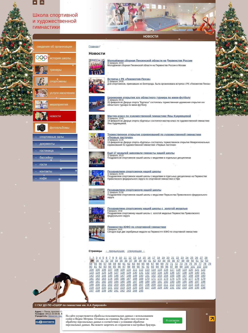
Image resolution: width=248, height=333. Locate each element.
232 (178, 287)
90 (138, 266)
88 (128, 266)
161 (91, 278)
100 (186, 266)
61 (124, 263)
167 (129, 278)
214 (184, 284)
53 (206, 260)
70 (166, 263)
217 (203, 284)
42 (154, 260)
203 (116, 284)
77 (200, 263)
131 (141, 272)
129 (129, 272)
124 (98, 272)
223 (122, 287)
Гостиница (44, 150)
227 (147, 287)
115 (159, 269)
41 (149, 260)
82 (100, 266)
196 (191, 281)
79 (209, 263)
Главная (94, 46)
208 (147, 284)
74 (185, 263)
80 (90, 266)
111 (135, 269)
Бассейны (44, 157)
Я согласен (172, 320)
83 (105, 266)
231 (172, 287)
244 (135, 290)
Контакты (43, 171)
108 (116, 269)
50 (192, 260)
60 (119, 263)
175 (178, 278)
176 (184, 278)
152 (153, 275)
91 (143, 266)
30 (97, 260)
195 (184, 281)
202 (110, 284)
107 (110, 269)
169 (141, 278)
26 (196, 257)
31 (102, 260)
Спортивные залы (49, 136)
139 (191, 272)
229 (159, 287)
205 (129, 284)
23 (182, 257)
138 (184, 272)
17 (153, 257)
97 (171, 266)
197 (197, 281)
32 (106, 260)
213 (178, 284)
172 (159, 278)
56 (100, 263)
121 (197, 269)
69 (162, 263)
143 (98, 275)
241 (116, 290)
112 (141, 269)
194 (178, 281)
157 (184, 275)
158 (191, 275)
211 (166, 284)
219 (98, 287)
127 (116, 272)
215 (191, 284)
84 (109, 266)
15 (144, 257)
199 (91, 284)
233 (184, 287)
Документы (45, 143)
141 (203, 272)
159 (197, 275)
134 (159, 272)
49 (187, 260)
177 (191, 278)
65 (143, 263)
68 (157, 263)
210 (159, 284)
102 (199, 266)
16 (149, 257)
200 (98, 284)
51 (197, 260)
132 (147, 272)
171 (153, 278)
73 (181, 263)
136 (172, 272)
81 (95, 266)
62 (128, 263)
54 (90, 263)
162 (98, 278)
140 (197, 272)
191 (159, 281)
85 (114, 266)
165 (116, 278)
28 (206, 257)
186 (129, 281)
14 (139, 257)
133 (153, 272)
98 (176, 266)
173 (166, 278)
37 (130, 260)
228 (153, 287)
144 (104, 275)
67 (152, 263)
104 (91, 269)
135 (166, 272)
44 (164, 260)
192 (166, 281)
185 (122, 281)
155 (172, 275)
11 (125, 257)
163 (104, 278)
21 (172, 257)
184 (116, 281)
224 (129, 287)
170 (147, 278)
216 (197, 284)
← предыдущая (115, 251)
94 (157, 266)
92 (147, 266)
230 (166, 287)
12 (130, 257)
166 (122, 278)
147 (122, 275)
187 (135, 281)
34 (116, 260)
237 (91, 290)
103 (205, 266)
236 (203, 287)
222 (116, 287)
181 (98, 281)
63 (133, 263)
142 (91, 275)
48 (183, 260)
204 (122, 284)
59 (114, 263)
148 (129, 275)
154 (166, 275)
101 (193, 266)
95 (162, 266)
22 (177, 257)
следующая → (136, 251)
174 (172, 278)
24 (186, 257)
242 (122, 290)
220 (104, 287)
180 (91, 281)
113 (147, 269)
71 (171, 263)
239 (104, 290)
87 (124, 266)
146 (116, 275)
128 (122, 272)
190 (153, 281)
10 (120, 257)
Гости (41, 164)
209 (153, 284)
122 (203, 269)
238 (98, 290)
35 (121, 260)
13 (134, 257)
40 (145, 260)
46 (173, 260)
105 (98, 269)
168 (135, 278)
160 (203, 275)
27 (201, 257)
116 (166, 269)
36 (125, 260)
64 (138, 263)
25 (191, 257)
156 (178, 275)
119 (184, 269)
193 (172, 281)
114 (153, 269)
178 (197, 278)
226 (141, 287)
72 (176, 263)
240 (110, 290)
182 (104, 281)
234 (191, 287)
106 (104, 269)
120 (191, 269)
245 (141, 290)
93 (152, 266)
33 (111, 260)
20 (167, 257)
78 (204, 263)
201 (104, 284)
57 (105, 263)
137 (178, 272)
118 (178, 269)
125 (104, 272)
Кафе (41, 178)
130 (135, 272)
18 (158, 257)
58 (109, 263)
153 (159, 275)
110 (129, 269)
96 (166, 266)
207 (141, 284)
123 (91, 272)
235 (197, 287)
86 (119, 266)
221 (110, 287)
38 (135, 260)
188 (141, 281)
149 (135, 275)
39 (140, 260)
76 (195, 263)
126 (110, 272)
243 (129, 290)
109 (122, 269)
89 (133, 266)
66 (147, 263)
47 (178, 260)
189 (147, 281)
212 (172, 284)
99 (181, 266)
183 (110, 281)
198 (203, 281)
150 (141, 275)
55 (95, 263)
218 (91, 287)
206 (135, 284)
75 (190, 263)
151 (147, 275)
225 (135, 287)
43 (159, 260)
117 (172, 269)
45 (168, 260)
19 (163, 257)
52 (201, 260)
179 (203, 278)
